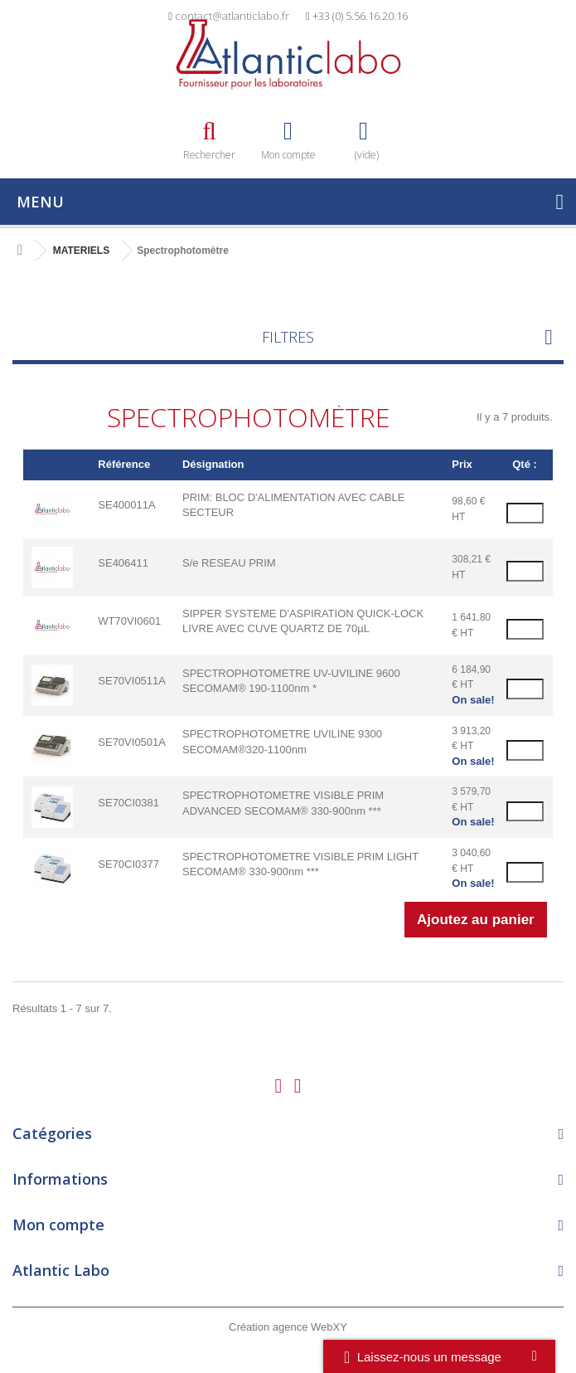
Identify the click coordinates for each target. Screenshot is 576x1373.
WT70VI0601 (129, 621)
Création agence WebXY (288, 1327)
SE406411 (123, 563)
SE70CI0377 (128, 864)
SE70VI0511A (132, 680)
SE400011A (126, 505)
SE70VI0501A (132, 742)
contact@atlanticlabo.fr (232, 15)
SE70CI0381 (128, 802)
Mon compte (58, 1224)
